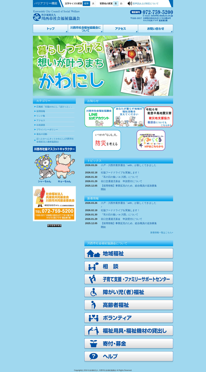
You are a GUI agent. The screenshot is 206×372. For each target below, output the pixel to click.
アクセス (120, 28)
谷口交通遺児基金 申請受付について (121, 181)
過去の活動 (41, 134)
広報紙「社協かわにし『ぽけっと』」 (54, 106)
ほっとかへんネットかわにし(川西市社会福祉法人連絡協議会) (55, 140)
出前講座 (40, 125)
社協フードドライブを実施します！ (120, 172)
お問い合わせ (155, 28)
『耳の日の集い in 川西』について (119, 177)
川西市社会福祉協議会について (85, 28)
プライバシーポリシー (47, 129)
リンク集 (40, 116)
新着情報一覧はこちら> (161, 232)
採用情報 (40, 111)
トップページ (50, 28)
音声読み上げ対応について (146, 3)
